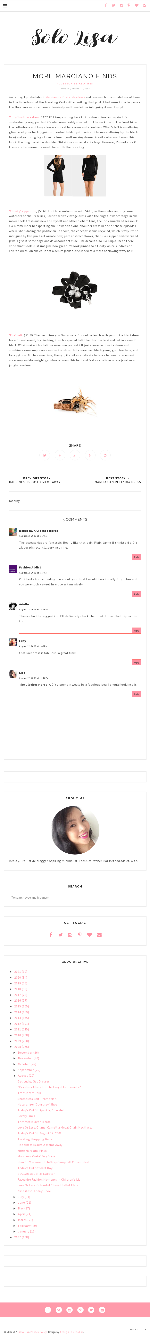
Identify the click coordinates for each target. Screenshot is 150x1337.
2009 (18, 1041)
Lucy (22, 641)
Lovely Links (26, 1116)
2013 (18, 1018)
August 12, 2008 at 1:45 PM (33, 646)
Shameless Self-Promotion (37, 1099)
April (22, 1214)
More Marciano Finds (32, 1151)
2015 (18, 1006)
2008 (18, 1047)
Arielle (24, 604)
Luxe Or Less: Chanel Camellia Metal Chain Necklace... (55, 1127)
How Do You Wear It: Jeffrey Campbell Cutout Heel (53, 1162)
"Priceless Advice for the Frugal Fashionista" (49, 1087)
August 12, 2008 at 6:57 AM (33, 572)
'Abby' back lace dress (24, 117)
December (25, 1052)
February (24, 1226)
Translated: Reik (29, 1093)
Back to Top (138, 1329)
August (23, 1075)
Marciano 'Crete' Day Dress (36, 1156)
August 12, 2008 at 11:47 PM (34, 677)
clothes (86, 83)
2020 (18, 977)
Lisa (22, 673)
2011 (18, 1029)
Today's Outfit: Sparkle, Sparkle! (41, 1110)
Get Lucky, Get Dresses (34, 1081)
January (24, 1231)
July (21, 1197)
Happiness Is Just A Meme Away (40, 1145)
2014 (18, 1012)
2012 (18, 1024)
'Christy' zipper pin (22, 211)
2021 (18, 971)
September (26, 1070)
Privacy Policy (38, 1332)
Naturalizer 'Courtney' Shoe (37, 1104)
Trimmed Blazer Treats (34, 1122)
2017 (18, 995)
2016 (18, 1000)
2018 (18, 989)
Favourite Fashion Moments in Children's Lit (49, 1179)
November (26, 1058)
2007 (18, 1237)
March (22, 1220)
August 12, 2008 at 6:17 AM (33, 535)
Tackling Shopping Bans (35, 1139)
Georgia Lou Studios (71, 1332)
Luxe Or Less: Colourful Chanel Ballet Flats (48, 1185)
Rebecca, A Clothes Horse (38, 531)
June (22, 1202)
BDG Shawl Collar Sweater (36, 1174)
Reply (136, 557)
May (21, 1208)
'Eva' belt (15, 335)
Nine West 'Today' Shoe (34, 1191)
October (24, 1064)
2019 (18, 983)
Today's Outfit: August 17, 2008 (40, 1133)
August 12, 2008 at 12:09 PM (34, 609)
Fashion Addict (30, 567)
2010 (18, 1035)
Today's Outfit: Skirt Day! (35, 1168)
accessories (67, 83)
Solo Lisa (24, 1332)
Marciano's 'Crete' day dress (65, 97)
